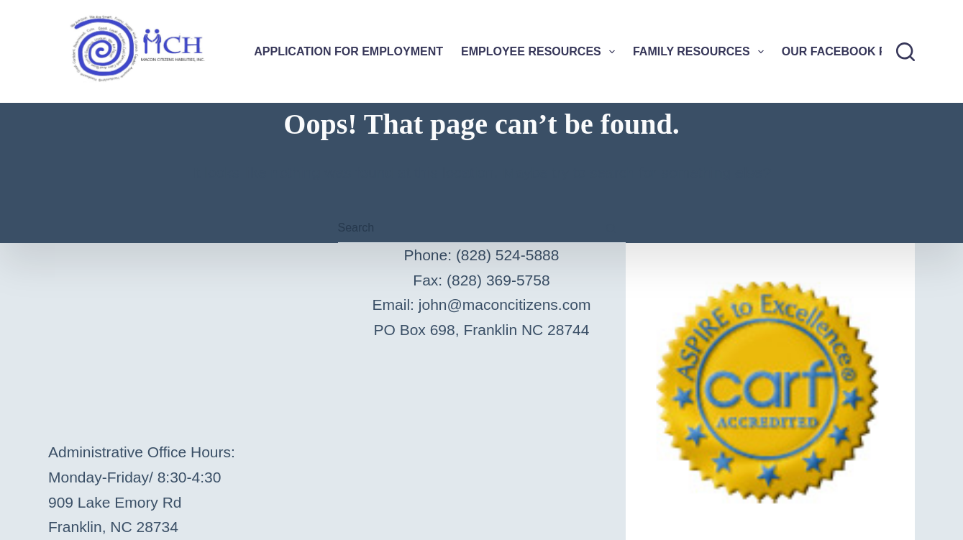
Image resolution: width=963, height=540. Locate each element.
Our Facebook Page (846, 51)
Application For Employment (348, 51)
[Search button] (611, 228)
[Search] (905, 51)
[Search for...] (467, 228)
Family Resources (701, 51)
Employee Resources (541, 51)
